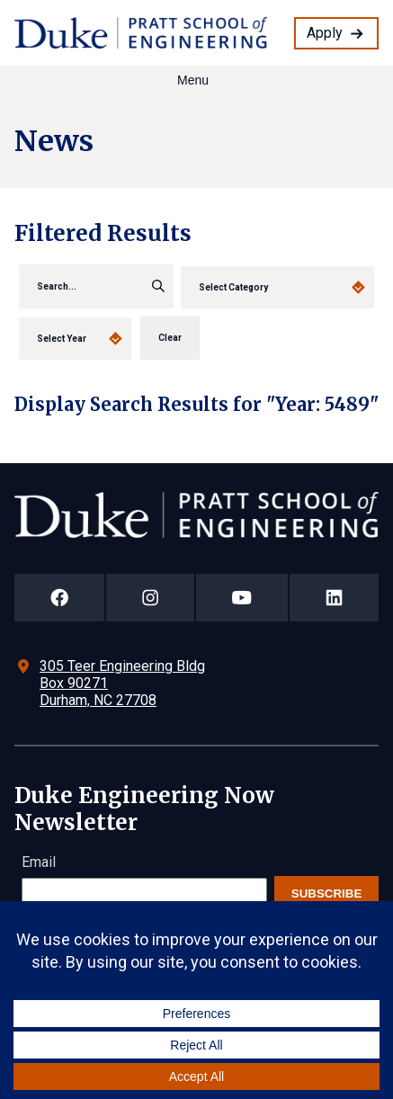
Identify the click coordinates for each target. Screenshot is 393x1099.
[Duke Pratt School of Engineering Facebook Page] (59, 597)
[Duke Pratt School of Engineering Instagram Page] (150, 597)
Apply (325, 32)
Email (39, 862)
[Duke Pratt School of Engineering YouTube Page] (242, 597)
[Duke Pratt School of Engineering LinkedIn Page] (334, 597)
